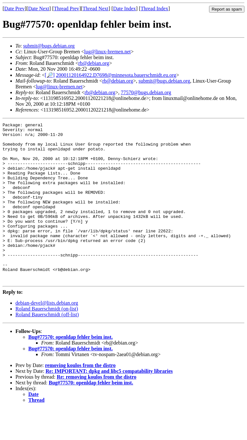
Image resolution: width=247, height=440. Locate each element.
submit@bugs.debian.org (49, 46)
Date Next (38, 8)
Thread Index (154, 8)
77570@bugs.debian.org (146, 92)
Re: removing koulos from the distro (96, 408)
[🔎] (50, 75)
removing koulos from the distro (80, 397)
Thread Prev (66, 8)
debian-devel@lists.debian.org (46, 334)
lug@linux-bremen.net (107, 51)
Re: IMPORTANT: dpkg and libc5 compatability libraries (109, 403)
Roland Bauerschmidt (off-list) (47, 346)
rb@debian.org (93, 63)
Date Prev (14, 8)
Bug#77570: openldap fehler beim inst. (70, 369)
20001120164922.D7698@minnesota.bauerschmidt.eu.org (116, 75)
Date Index (124, 8)
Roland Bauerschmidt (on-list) (46, 340)
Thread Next (95, 8)
